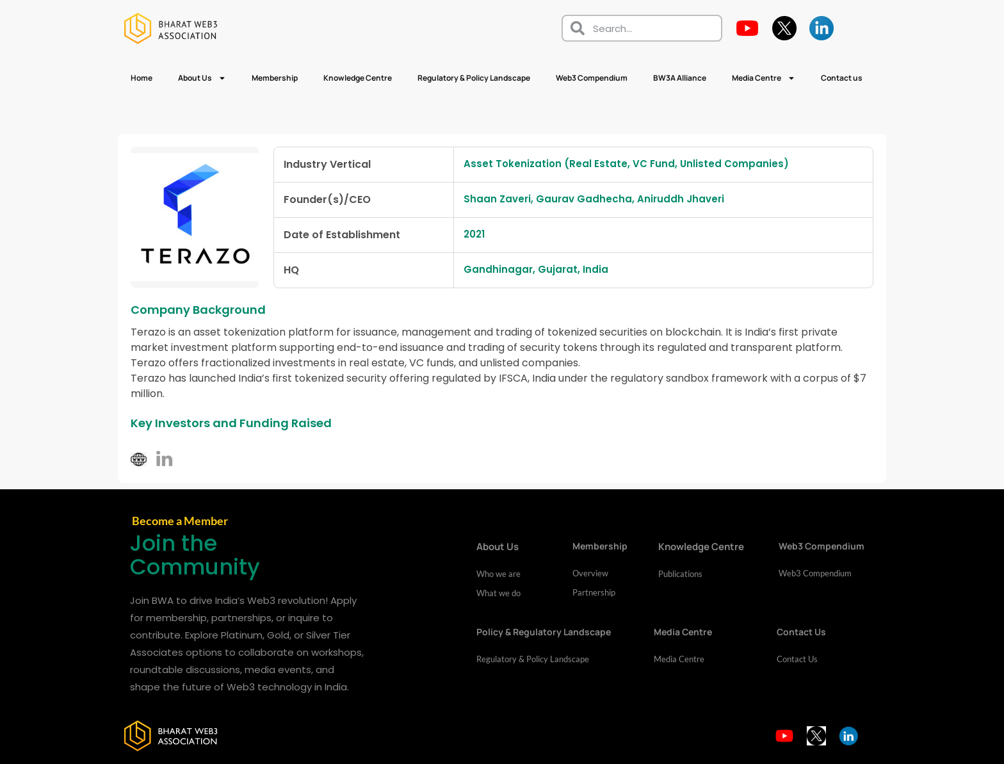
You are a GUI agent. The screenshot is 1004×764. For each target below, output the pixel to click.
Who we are (498, 574)
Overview (590, 573)
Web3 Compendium (592, 77)
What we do (498, 593)
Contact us (841, 77)
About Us (202, 78)
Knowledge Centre (357, 77)
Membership (275, 77)
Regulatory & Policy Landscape (473, 77)
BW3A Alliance (679, 77)
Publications (680, 574)
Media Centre (763, 78)
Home (141, 77)
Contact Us (797, 659)
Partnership (593, 592)
